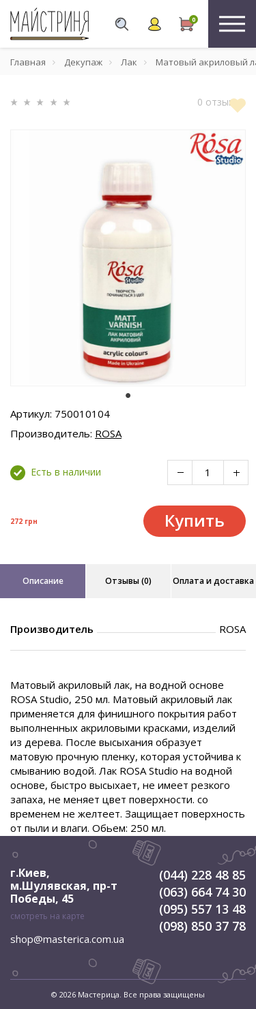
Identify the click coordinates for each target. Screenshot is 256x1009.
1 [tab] (128, 396)
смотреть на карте (47, 916)
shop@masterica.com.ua (67, 939)
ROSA (108, 433)
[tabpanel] (128, 258)
